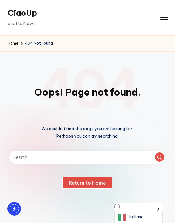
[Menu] (163, 18)
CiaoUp (22, 13)
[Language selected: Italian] (138, 213)
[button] (159, 157)
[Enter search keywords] (87, 157)
